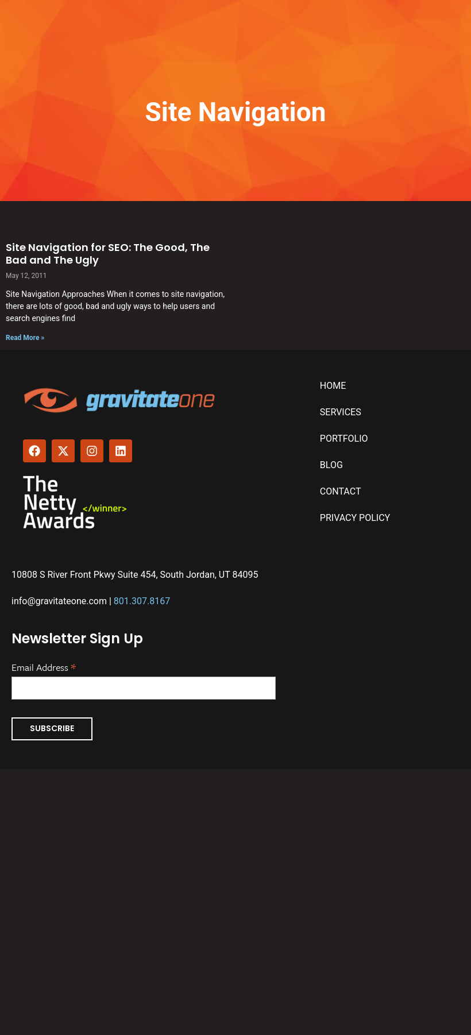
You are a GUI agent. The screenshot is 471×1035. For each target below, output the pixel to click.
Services (340, 412)
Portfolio (344, 438)
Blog (331, 464)
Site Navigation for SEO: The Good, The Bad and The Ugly (108, 253)
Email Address (43, 666)
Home (333, 385)
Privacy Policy (355, 517)
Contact (340, 491)
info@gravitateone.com (59, 601)
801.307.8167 (142, 601)
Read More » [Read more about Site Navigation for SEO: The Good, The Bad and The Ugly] (25, 338)
